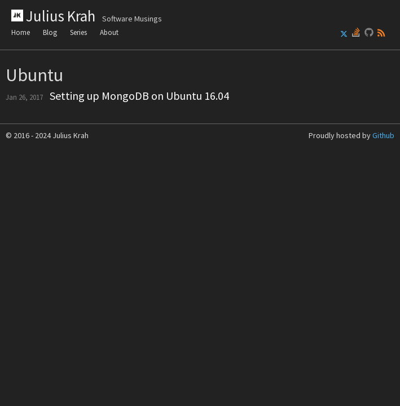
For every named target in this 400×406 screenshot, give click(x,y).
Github (383, 135)
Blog (50, 32)
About (109, 32)
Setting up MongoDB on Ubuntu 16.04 (139, 96)
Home (20, 32)
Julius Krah (86, 15)
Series (78, 32)
